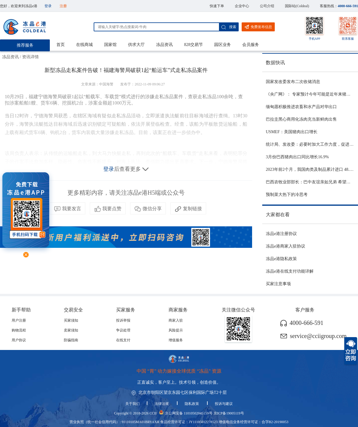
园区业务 (222, 44)
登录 (48, 6)
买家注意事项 (278, 284)
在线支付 (123, 340)
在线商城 (84, 44)
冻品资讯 (164, 44)
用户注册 (19, 320)
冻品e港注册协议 (281, 233)
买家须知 (71, 320)
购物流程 (19, 330)
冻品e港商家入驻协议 (285, 246)
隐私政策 (192, 404)
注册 (63, 6)
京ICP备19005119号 (229, 413)
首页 (60, 44)
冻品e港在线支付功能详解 (290, 271)
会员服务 (250, 44)
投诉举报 (123, 320)
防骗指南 (71, 340)
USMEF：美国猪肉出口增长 (291, 132)
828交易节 (193, 44)
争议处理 (123, 330)
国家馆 (110, 44)
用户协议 (19, 340)
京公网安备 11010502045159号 (188, 413)
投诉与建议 (224, 404)
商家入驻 (176, 320)
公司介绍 (267, 6)
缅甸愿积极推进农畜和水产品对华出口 (301, 107)
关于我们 (132, 404)
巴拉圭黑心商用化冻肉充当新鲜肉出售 (301, 119)
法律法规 (162, 404)
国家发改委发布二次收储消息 (293, 81)
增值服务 (176, 340)
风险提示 (176, 330)
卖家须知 (71, 330)
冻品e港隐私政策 (281, 258)
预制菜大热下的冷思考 (287, 194)
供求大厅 (136, 44)
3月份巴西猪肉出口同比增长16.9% (297, 157)
